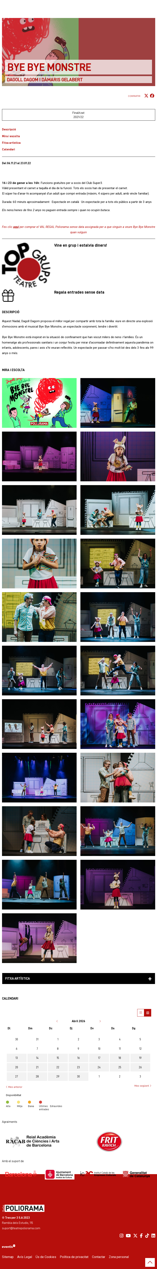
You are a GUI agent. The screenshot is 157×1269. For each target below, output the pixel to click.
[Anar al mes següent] (100, 1021)
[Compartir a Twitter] (146, 96)
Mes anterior (14, 1087)
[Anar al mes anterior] (57, 1021)
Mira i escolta (11, 136)
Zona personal (119, 1257)
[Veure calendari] (147, 1012)
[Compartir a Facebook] (152, 96)
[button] (39, 403)
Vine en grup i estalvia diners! (80, 245)
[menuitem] (121, 1235)
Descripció (9, 129)
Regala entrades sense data (79, 292)
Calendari (8, 149)
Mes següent (142, 1085)
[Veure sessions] (140, 1012)
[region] (78, 1142)
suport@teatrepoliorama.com (21, 1228)
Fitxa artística (11, 142)
